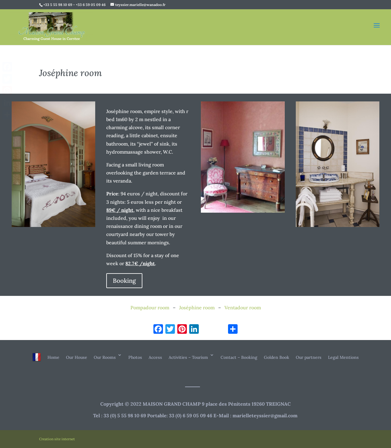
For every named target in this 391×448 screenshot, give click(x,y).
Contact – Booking (239, 357)
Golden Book (276, 357)
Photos (135, 357)
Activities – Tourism (188, 357)
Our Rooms (105, 357)
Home (53, 357)
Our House (76, 357)
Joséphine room (197, 307)
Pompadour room (149, 307)
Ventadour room (242, 307)
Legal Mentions (343, 357)
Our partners (308, 357)
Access (155, 357)
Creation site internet (57, 439)
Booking (124, 280)
